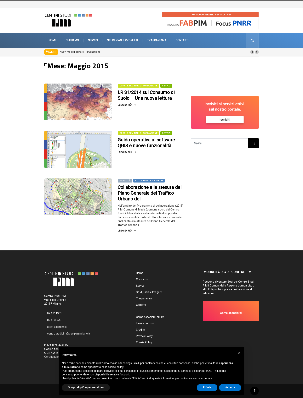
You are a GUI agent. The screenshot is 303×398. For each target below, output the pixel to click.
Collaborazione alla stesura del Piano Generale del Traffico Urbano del (149, 193)
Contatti (182, 40)
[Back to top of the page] (254, 390)
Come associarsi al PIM (150, 317)
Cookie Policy (144, 342)
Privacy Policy (144, 336)
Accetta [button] (230, 387)
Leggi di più (127, 104)
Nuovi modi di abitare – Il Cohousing (80, 51)
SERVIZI (166, 86)
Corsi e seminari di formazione (138, 86)
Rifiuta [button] (207, 387)
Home (52, 40)
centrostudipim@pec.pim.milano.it (68, 333)
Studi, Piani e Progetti (122, 40)
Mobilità (125, 180)
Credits (140, 329)
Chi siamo (72, 40)
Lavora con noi (145, 323)
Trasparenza (156, 40)
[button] (252, 52)
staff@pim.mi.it (57, 327)
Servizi (93, 40)
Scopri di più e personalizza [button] (86, 387)
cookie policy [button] (115, 366)
